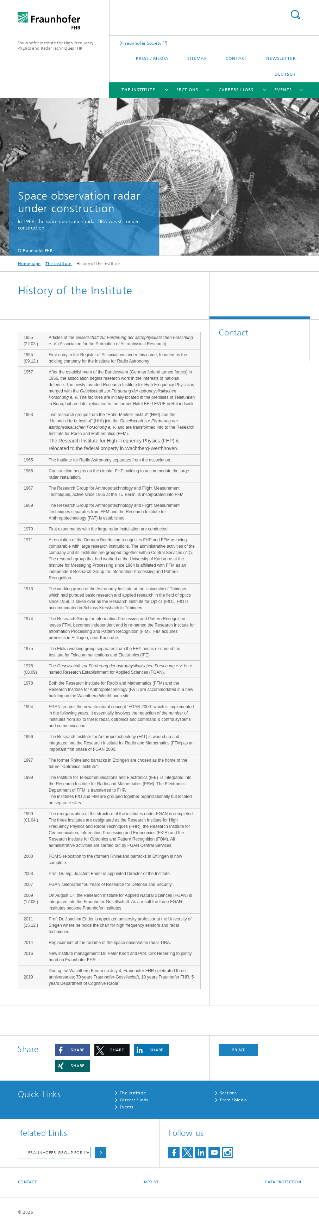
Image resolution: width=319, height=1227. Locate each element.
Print (238, 1049)
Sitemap (197, 58)
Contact (236, 58)
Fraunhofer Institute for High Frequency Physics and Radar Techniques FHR (56, 45)
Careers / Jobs (236, 89)
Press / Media (152, 58)
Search (295, 14)
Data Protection (283, 1182)
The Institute (138, 89)
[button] (72, 1050)
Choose (100, 1152)
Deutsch (285, 74)
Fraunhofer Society (142, 43)
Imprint (150, 1182)
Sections (187, 89)
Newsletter (281, 58)
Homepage (29, 263)
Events (283, 89)
